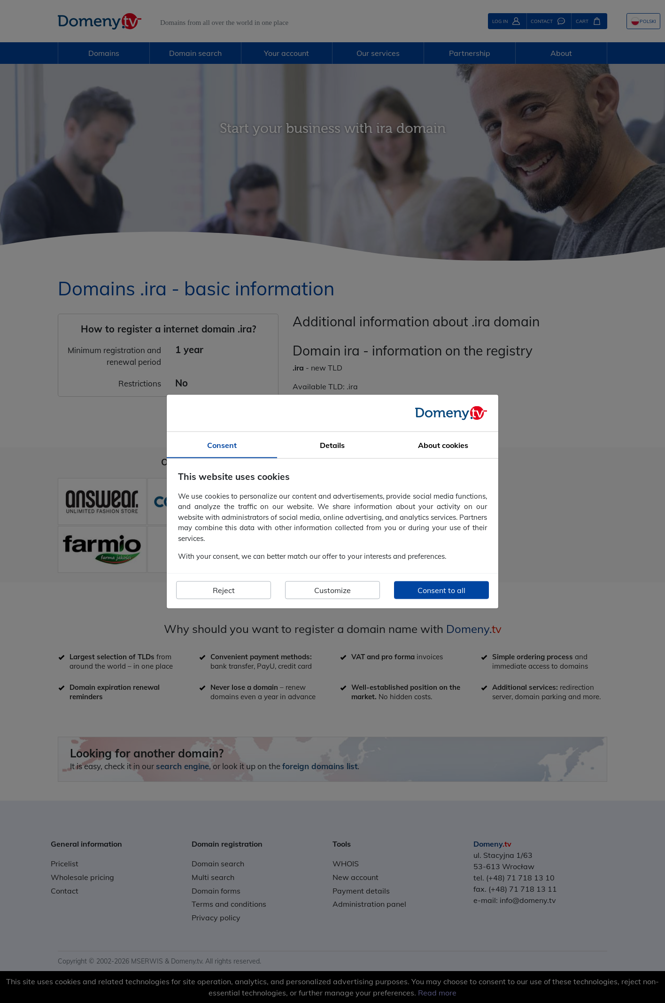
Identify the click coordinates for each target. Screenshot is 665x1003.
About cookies (443, 445)
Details (332, 445)
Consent (222, 445)
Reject (224, 589)
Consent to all (441, 589)
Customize (332, 589)
